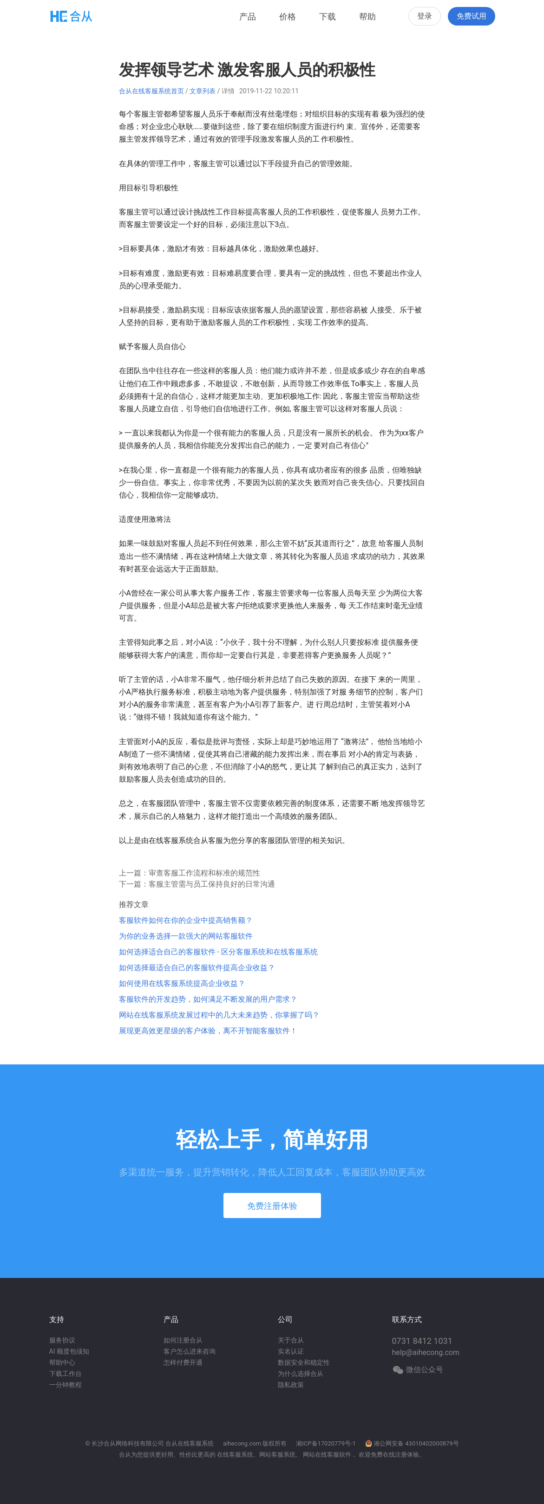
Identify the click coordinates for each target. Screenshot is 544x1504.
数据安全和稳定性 (304, 1362)
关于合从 (291, 1340)
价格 (287, 16)
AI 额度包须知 (69, 1351)
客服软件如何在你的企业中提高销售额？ (186, 920)
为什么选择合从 (300, 1373)
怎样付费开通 (183, 1362)
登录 (424, 16)
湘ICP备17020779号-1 (326, 1443)
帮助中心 (62, 1362)
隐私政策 (291, 1384)
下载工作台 (65, 1373)
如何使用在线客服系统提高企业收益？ (182, 983)
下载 (327, 16)
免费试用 (471, 16)
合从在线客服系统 (189, 1443)
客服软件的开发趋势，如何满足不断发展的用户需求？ (208, 999)
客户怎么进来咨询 (190, 1351)
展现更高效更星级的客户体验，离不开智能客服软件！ (208, 1030)
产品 (247, 16)
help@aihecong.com (426, 1352)
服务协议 (62, 1340)
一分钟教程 (65, 1384)
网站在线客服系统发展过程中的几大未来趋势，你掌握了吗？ (219, 1015)
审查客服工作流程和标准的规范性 (204, 873)
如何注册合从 (183, 1340)
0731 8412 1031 (422, 1341)
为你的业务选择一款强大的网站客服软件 (186, 936)
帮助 (367, 16)
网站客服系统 (277, 1454)
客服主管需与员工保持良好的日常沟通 (212, 884)
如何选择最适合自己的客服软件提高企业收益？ (197, 967)
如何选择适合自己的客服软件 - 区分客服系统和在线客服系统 (218, 951)
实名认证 (291, 1351)
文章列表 (203, 91)
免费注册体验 (272, 1206)
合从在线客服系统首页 (151, 91)
